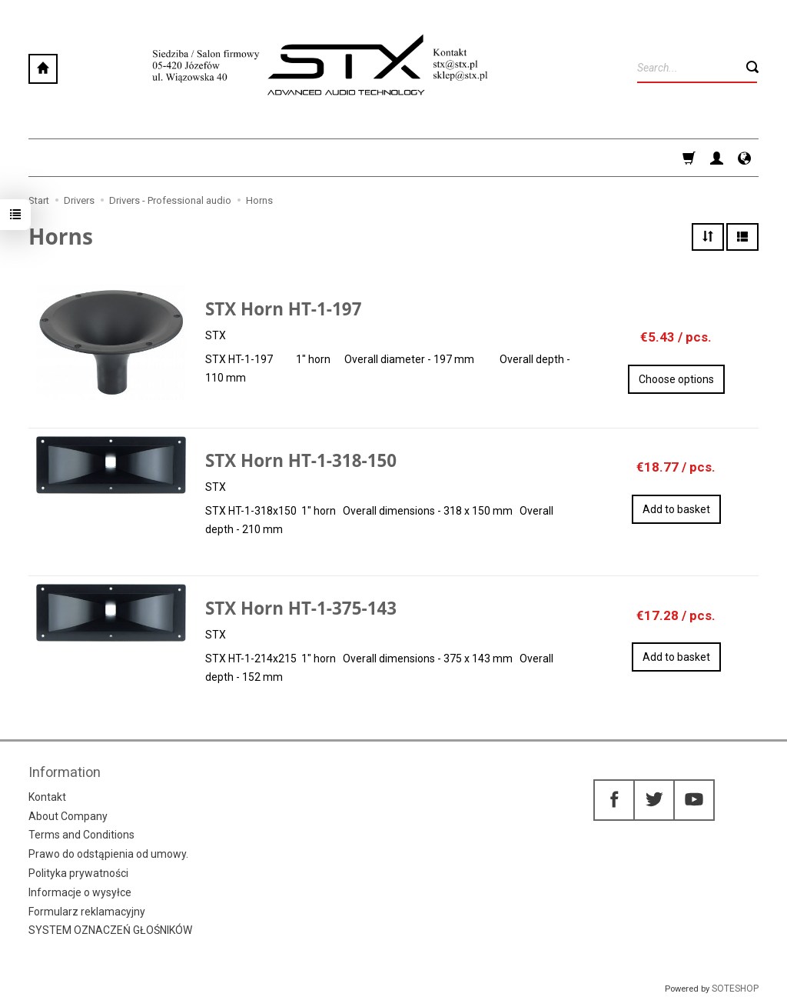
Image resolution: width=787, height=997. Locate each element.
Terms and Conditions (81, 835)
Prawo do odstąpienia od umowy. (108, 854)
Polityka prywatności (78, 873)
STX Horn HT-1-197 (283, 309)
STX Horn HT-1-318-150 (301, 460)
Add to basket (676, 509)
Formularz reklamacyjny (86, 911)
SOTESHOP (735, 988)
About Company (68, 816)
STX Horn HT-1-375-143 (301, 608)
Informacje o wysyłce (79, 892)
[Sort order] (708, 237)
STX (215, 335)
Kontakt (47, 797)
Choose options (676, 379)
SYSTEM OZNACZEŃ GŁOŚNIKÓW (110, 930)
